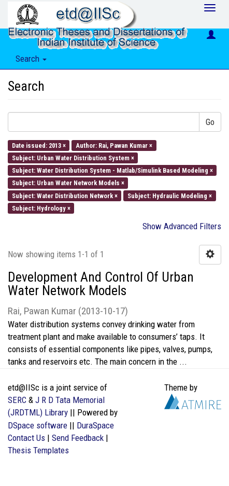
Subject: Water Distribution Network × (65, 195)
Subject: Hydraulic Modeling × (169, 195)
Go (210, 122)
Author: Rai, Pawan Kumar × (114, 145)
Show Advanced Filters (181, 226)
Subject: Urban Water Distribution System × (73, 157)
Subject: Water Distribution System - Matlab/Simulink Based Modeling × (112, 170)
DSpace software (37, 425)
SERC (17, 400)
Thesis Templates (38, 450)
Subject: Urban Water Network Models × (68, 183)
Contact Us (26, 438)
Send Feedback (78, 438)
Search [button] (31, 58)
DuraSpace (95, 425)
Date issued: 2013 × (39, 145)
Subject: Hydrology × (41, 208)
